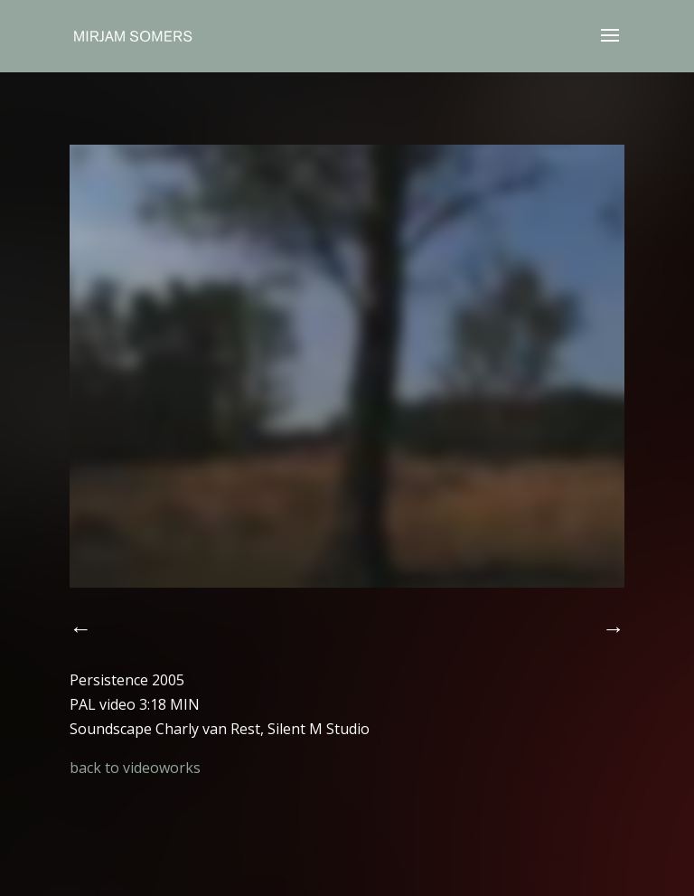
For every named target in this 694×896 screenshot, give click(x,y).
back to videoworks (135, 768)
